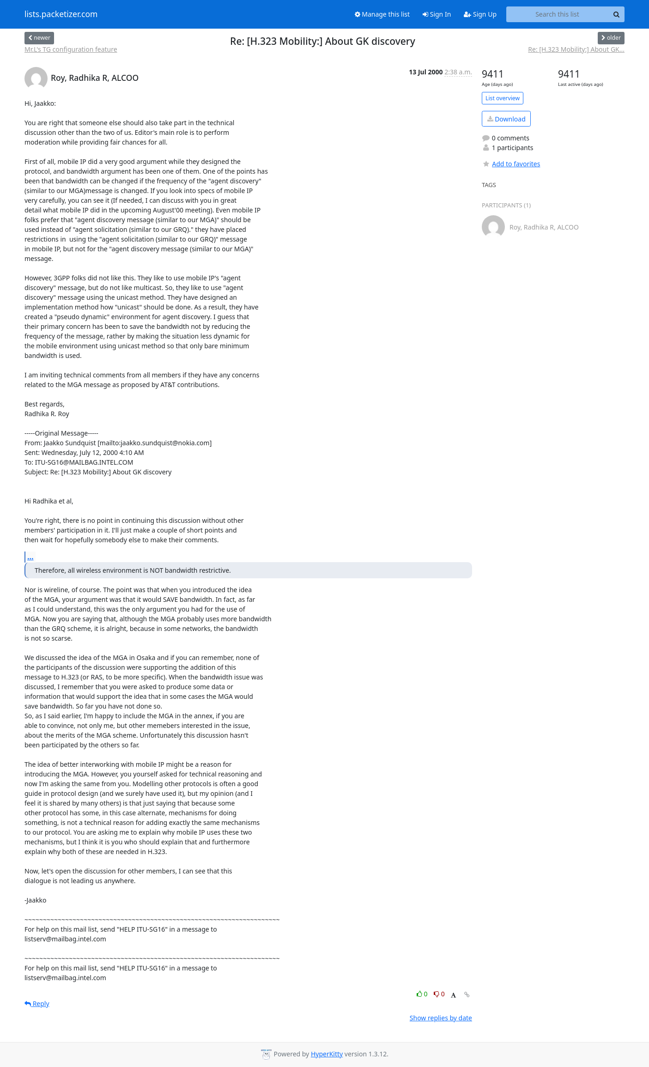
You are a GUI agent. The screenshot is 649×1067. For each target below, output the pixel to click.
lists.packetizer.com (60, 14)
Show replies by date (441, 1017)
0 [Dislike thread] (439, 993)
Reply (36, 1003)
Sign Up (480, 14)
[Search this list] (557, 14)
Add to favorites (511, 163)
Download (506, 119)
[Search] (616, 14)
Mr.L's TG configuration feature (70, 49)
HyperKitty (327, 1053)
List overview (502, 98)
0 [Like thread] (423, 993)
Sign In (437, 14)
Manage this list (382, 14)
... (30, 557)
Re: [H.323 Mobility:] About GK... (576, 49)
